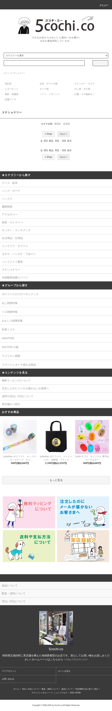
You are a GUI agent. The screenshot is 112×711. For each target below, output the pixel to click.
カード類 (44, 89)
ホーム (6, 73)
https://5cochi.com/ (77, 659)
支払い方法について (30, 689)
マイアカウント (9, 671)
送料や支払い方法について (17, 396)
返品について (67, 689)
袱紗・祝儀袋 (11, 94)
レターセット (11, 89)
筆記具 (8, 83)
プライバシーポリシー (40, 693)
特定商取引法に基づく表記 (87, 689)
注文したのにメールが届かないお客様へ (25, 388)
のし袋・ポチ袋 (82, 89)
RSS (72, 693)
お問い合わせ (8, 679)
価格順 (57, 124)
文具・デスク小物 (49, 83)
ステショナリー (18, 73)
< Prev (48, 133)
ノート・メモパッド (50, 94)
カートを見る (64, 671)
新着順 (66, 124)
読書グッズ (10, 99)
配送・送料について (50, 689)
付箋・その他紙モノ (84, 94)
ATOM (78, 693)
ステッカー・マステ (84, 83)
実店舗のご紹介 (11, 404)
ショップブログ (60, 693)
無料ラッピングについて (16, 380)
